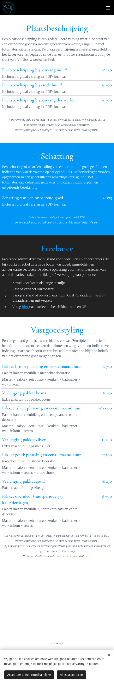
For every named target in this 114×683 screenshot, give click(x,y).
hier (25, 307)
